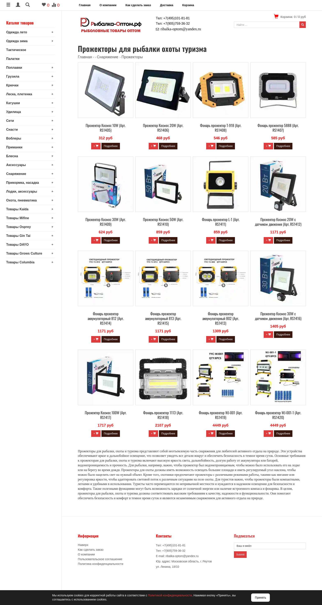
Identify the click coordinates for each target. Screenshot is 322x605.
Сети (10, 120)
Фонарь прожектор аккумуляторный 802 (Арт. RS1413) (220, 318)
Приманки (14, 147)
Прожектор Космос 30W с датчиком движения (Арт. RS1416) (278, 316)
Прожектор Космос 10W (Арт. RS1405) (105, 128)
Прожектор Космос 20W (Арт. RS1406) (163, 128)
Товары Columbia (20, 262)
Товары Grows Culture (24, 253)
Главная (85, 5)
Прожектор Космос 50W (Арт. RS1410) (163, 222)
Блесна (12, 156)
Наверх (83, 545)
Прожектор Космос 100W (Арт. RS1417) (105, 415)
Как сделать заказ (138, 5)
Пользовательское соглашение (100, 559)
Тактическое (16, 50)
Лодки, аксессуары (21, 191)
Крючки (12, 85)
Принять (260, 597)
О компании (108, 5)
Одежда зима (17, 41)
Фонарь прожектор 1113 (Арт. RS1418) (163, 415)
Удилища (13, 112)
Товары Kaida (17, 209)
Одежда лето (16, 32)
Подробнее (110, 146)
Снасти (12, 129)
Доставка (166, 5)
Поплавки (14, 67)
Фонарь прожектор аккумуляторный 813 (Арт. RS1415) (163, 318)
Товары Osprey (18, 227)
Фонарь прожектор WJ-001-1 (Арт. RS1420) (278, 415)
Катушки (13, 103)
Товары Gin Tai (18, 235)
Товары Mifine (17, 218)
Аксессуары (16, 165)
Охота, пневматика (21, 200)
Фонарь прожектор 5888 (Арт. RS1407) (278, 128)
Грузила (12, 76)
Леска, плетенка (19, 94)
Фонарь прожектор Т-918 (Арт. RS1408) (220, 128)
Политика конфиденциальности (100, 563)
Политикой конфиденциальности (170, 595)
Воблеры (13, 138)
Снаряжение (16, 174)
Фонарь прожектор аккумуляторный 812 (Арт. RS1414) (106, 318)
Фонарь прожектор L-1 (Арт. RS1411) (220, 222)
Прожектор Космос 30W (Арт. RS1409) (105, 222)
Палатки (13, 58)
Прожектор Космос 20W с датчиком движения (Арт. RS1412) (278, 222)
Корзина (188, 5)
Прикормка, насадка (22, 182)
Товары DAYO (17, 244)
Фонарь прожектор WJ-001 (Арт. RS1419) (220, 415)
